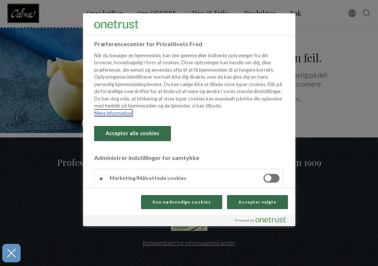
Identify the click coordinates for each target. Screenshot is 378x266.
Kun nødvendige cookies (181, 202)
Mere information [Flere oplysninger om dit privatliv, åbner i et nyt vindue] (113, 113)
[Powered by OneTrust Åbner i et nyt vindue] (264, 221)
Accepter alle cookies (132, 133)
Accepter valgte (257, 202)
